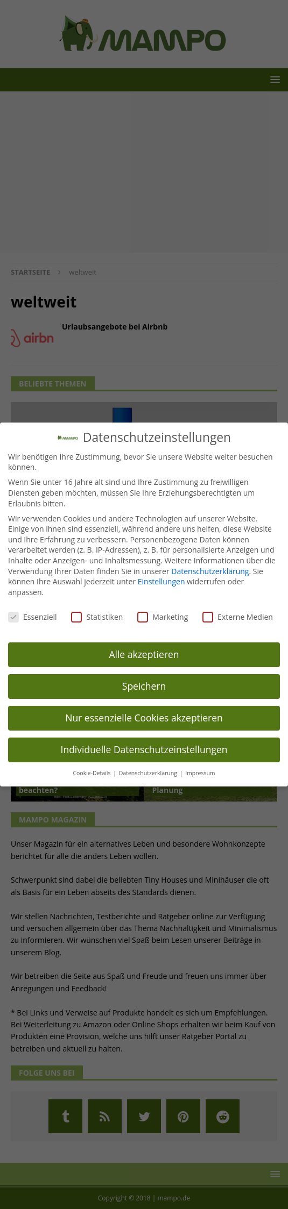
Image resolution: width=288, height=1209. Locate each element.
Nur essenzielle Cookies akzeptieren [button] (144, 717)
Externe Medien (237, 617)
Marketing (162, 617)
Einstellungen (161, 581)
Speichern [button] (144, 685)
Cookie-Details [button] (92, 773)
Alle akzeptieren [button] (144, 654)
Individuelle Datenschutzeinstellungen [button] (144, 749)
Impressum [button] (200, 773)
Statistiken (97, 617)
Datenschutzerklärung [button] (149, 773)
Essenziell (32, 617)
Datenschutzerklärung (210, 571)
